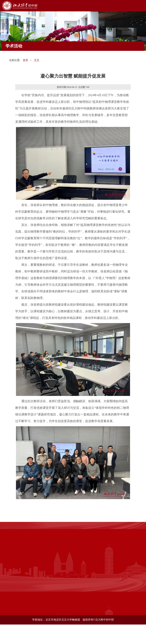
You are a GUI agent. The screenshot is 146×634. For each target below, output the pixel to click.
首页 (25, 60)
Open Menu (140, 5)
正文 (36, 60)
